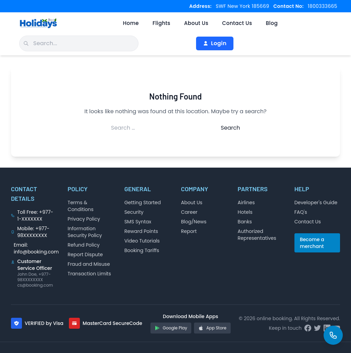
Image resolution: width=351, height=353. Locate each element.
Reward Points (141, 231)
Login (215, 43)
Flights (161, 23)
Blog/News (193, 221)
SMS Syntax (138, 221)
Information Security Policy (85, 232)
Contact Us (237, 23)
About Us (196, 23)
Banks (245, 221)
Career (189, 212)
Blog (272, 23)
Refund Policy (83, 244)
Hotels (245, 212)
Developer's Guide (316, 202)
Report (189, 231)
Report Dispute (85, 254)
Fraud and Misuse (89, 264)
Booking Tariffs (141, 250)
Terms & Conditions (80, 206)
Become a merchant (312, 243)
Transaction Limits (89, 273)
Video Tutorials (142, 240)
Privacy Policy (84, 218)
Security (134, 212)
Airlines (246, 202)
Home (131, 23)
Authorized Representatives (257, 234)
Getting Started (142, 202)
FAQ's (300, 212)
